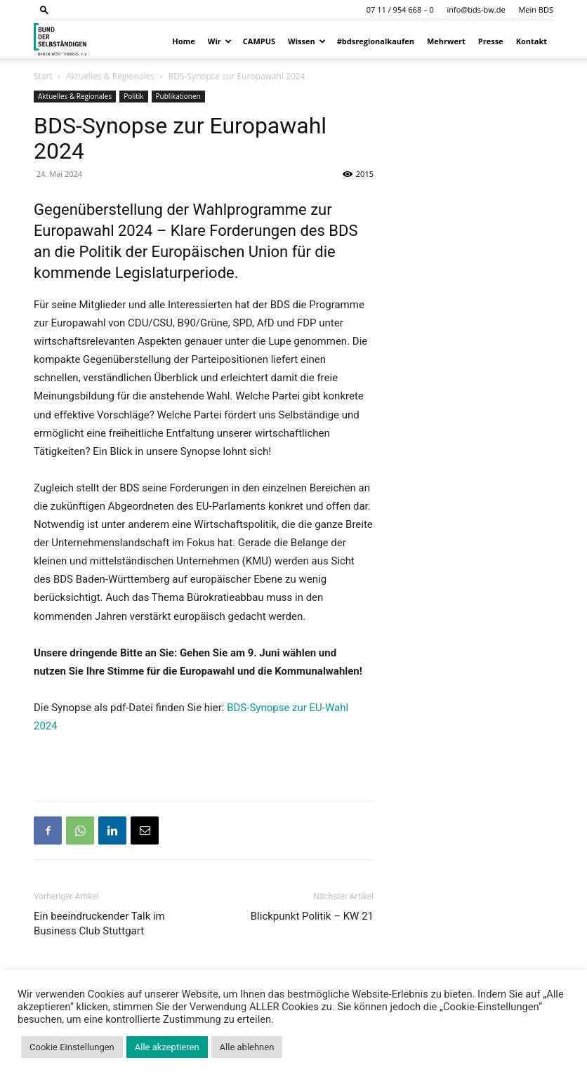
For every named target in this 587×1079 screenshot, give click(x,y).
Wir (220, 41)
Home (183, 41)
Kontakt (531, 41)
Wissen (307, 41)
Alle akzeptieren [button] (167, 1047)
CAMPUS (259, 41)
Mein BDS (535, 9)
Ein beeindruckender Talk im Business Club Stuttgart (99, 923)
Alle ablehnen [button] (247, 1047)
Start (43, 76)
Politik (133, 96)
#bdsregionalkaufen (375, 41)
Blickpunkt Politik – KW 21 (312, 916)
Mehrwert (446, 41)
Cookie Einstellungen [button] (71, 1047)
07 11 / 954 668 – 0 (400, 9)
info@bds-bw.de (476, 9)
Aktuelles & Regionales (110, 76)
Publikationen (178, 96)
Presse (490, 41)
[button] (44, 9)
